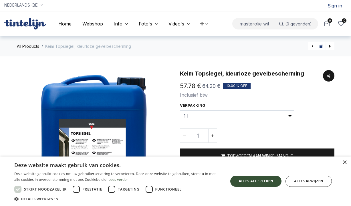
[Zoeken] (295, 23)
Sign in (335, 6)
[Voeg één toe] (212, 135)
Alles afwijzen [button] (308, 181)
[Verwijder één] (184, 135)
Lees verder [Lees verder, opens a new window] (118, 179)
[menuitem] (65, 24)
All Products (28, 46)
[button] (204, 24)
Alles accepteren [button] (256, 181)
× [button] (344, 163)
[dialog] (175, 181)
